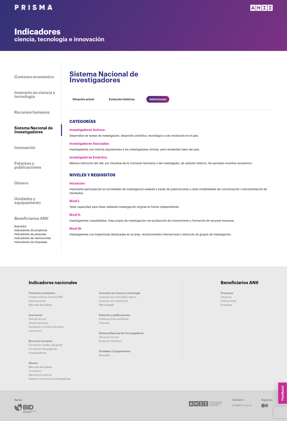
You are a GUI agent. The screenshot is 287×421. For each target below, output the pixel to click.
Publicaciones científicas (113, 319)
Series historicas (38, 323)
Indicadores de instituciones (32, 238)
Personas (226, 297)
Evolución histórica (110, 341)
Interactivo (35, 331)
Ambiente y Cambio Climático (46, 327)
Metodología (106, 305)
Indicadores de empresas (30, 242)
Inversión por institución (113, 301)
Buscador (20, 226)
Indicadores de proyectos (30, 230)
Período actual (37, 319)
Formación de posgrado (43, 349)
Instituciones (228, 301)
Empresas (226, 305)
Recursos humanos (40, 375)
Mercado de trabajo (40, 305)
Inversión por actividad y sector (118, 297)
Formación (35, 371)
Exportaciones (37, 301)
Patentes (104, 323)
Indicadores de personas (30, 234)
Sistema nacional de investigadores (49, 379)
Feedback (282, 393)
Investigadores (37, 353)
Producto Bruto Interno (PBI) (46, 297)
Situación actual (108, 337)
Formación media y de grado (46, 345)
